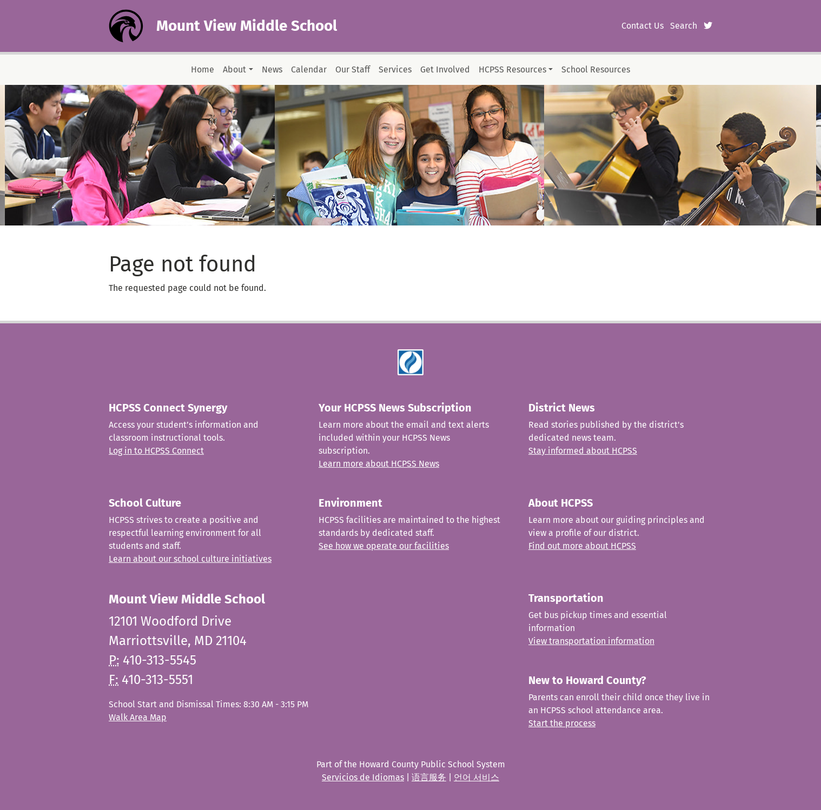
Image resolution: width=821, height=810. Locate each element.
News (272, 69)
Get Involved (445, 69)
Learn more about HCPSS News (379, 464)
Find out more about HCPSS (582, 546)
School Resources (595, 69)
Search (683, 26)
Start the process (561, 723)
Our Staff (352, 69)
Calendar (309, 69)
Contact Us (642, 26)
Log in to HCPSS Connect (156, 451)
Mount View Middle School (246, 26)
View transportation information (591, 641)
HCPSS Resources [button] (512, 69)
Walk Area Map (138, 717)
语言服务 (429, 777)
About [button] (234, 69)
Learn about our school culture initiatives (190, 559)
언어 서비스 (476, 777)
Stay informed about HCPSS (582, 451)
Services (395, 69)
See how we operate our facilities (384, 546)
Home (202, 69)
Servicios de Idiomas (363, 777)
